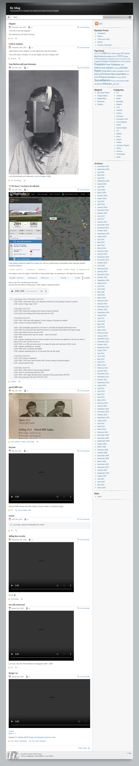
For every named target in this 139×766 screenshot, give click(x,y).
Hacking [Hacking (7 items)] (116, 68)
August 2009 (101, 444)
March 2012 (101, 365)
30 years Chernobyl (104, 45)
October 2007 (102, 470)
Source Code (50, 737)
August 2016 (101, 236)
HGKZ (118, 125)
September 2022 (103, 169)
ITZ (117, 131)
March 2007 (101, 488)
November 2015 (103, 260)
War (29, 510)
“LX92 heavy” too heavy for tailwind (24, 186)
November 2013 (103, 307)
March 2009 (101, 447)
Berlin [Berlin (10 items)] (127, 53)
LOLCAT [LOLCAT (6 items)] (126, 71)
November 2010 (103, 412)
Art (12, 38)
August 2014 (101, 283)
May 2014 (101, 292)
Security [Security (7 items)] (118, 77)
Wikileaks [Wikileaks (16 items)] (107, 84)
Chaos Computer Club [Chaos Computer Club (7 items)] (122, 59)
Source (11, 731)
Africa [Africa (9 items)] (114, 53)
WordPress (13, 755)
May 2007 (101, 485)
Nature (118, 140)
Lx (32, 27)
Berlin (118, 99)
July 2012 (100, 353)
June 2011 (101, 391)
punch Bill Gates (15, 387)
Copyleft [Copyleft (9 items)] (97, 61)
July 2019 (100, 201)
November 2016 (103, 228)
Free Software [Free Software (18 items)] (112, 64)
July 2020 (100, 187)
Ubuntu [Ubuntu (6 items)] (112, 81)
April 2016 (101, 245)
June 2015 (101, 266)
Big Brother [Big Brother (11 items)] (99, 56)
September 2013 (103, 312)
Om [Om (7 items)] (128, 74)
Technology (17, 180)
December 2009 (103, 435)
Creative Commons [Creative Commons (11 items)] (109, 61)
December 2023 (103, 166)
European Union (122, 119)
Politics (23, 441)
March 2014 (101, 298)
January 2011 (102, 406)
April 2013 (101, 327)
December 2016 (103, 225)
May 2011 (101, 394)
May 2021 (101, 175)
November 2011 (103, 377)
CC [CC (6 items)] (116, 56)
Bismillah (119, 102)
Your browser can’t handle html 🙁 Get (29, 291)
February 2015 (102, 269)
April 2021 (101, 178)
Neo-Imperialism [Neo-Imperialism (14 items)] (118, 74)
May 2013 (101, 324)
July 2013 (100, 318)
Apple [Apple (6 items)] (118, 53)
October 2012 (102, 345)
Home (9, 17)
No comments (84, 27)
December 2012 (103, 339)
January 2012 (102, 371)
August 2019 (101, 198)
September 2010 (103, 418)
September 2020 (103, 181)
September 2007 (103, 473)
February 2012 (102, 368)
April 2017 (101, 219)
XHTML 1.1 (42, 756)
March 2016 (101, 248)
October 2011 (102, 380)
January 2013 (102, 336)
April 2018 (101, 204)
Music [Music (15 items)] (107, 74)
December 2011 (103, 374)
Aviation (13, 381)
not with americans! (17, 604)
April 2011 (101, 397)
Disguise (12, 24)
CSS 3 (51, 756)
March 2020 (101, 193)
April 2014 (101, 295)
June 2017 (101, 216)
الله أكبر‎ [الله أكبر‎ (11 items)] (115, 84)
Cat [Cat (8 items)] (113, 56)
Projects (100, 104)
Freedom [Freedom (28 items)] (99, 64)
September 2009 (103, 441)
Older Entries (82, 748)
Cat (33, 741)
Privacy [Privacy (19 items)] (102, 77)
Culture (16, 741)
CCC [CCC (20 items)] (120, 56)
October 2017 (102, 213)
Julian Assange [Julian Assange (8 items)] (117, 71)
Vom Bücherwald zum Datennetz (22, 64)
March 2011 (101, 400)
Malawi (118, 134)
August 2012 (101, 350)
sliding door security (17, 536)
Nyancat (42, 741)
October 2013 (102, 310)
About (15, 17)
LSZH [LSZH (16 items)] (101, 74)
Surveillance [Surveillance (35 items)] (102, 80)
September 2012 (103, 348)
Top (130, 753)
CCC (118, 107)
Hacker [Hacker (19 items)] (109, 67)
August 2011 (101, 385)
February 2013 (102, 333)
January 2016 (102, 254)
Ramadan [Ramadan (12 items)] (111, 77)
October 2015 (102, 263)
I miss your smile (103, 39)
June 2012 (101, 356)
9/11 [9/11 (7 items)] (95, 53)
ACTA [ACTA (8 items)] (109, 53)
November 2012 (103, 342)
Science (13, 58)
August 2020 (101, 184)
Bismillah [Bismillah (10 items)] (108, 56)
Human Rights (22, 510)
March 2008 (101, 461)
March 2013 (101, 330)
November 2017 (103, 210)
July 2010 (100, 423)
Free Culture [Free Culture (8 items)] (126, 61)
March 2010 (101, 429)
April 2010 (101, 426)
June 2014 (101, 289)
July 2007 (100, 479)
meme (37, 741)
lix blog (15, 8)
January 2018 (102, 207)
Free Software (15, 441)
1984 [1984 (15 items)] (104, 53)
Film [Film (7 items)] (119, 61)
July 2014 (100, 286)
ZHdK (118, 157)
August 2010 (101, 421)
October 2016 (102, 231)
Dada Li (100, 36)
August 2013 (101, 315)
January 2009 (102, 453)
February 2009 (102, 450)
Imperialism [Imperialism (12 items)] (107, 71)
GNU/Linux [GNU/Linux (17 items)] (99, 68)
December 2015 (103, 257)
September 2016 (103, 234)
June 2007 (101, 482)
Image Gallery (102, 96)
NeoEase (31, 756)
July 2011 (100, 388)
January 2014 (102, 304)
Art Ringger (42, 176)
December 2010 (103, 409)
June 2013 (101, 321)
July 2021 (100, 172)
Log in (99, 496)
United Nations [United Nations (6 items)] (120, 81)
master (11, 516)
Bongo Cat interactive (36, 737)
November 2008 (103, 458)
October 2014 (102, 277)
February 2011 (102, 403)
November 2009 (103, 438)
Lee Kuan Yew (14, 664)
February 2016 (102, 251)
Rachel (99, 42)
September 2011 (103, 383)
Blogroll (119, 104)
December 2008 (103, 456)
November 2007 (103, 467)
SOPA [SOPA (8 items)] (124, 77)
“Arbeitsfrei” (101, 33)
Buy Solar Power (103, 93)
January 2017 (102, 222)
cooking (119, 110)
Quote (118, 148)
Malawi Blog (101, 99)
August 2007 (101, 476)
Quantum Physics (122, 145)
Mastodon (101, 102)
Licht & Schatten (16, 44)
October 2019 (102, 196)
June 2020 (101, 190)
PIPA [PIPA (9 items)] (96, 77)
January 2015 (102, 271)
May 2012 (101, 359)
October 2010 (102, 415)
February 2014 (102, 301)
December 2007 (103, 464)
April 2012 (101, 362)
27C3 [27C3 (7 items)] (99, 53)
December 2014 (103, 274)
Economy (119, 116)
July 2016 (100, 239)
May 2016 (101, 242)
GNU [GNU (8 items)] (122, 65)
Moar (10, 734)
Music (118, 137)
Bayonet (12, 447)
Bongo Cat (13, 673)
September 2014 (103, 280)
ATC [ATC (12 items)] (123, 53)
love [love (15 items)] (96, 74)
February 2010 (102, 432)
